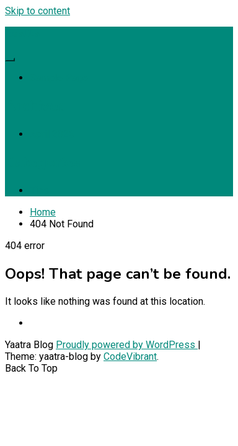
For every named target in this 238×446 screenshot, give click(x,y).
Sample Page (59, 78)
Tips (39, 190)
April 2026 (52, 134)
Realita (22, 33)
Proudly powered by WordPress (127, 345)
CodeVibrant (130, 356)
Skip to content (37, 11)
